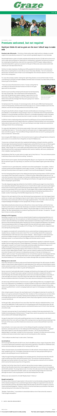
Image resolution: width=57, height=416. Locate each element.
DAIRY (5, 401)
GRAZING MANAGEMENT (14, 401)
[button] (52, 12)
